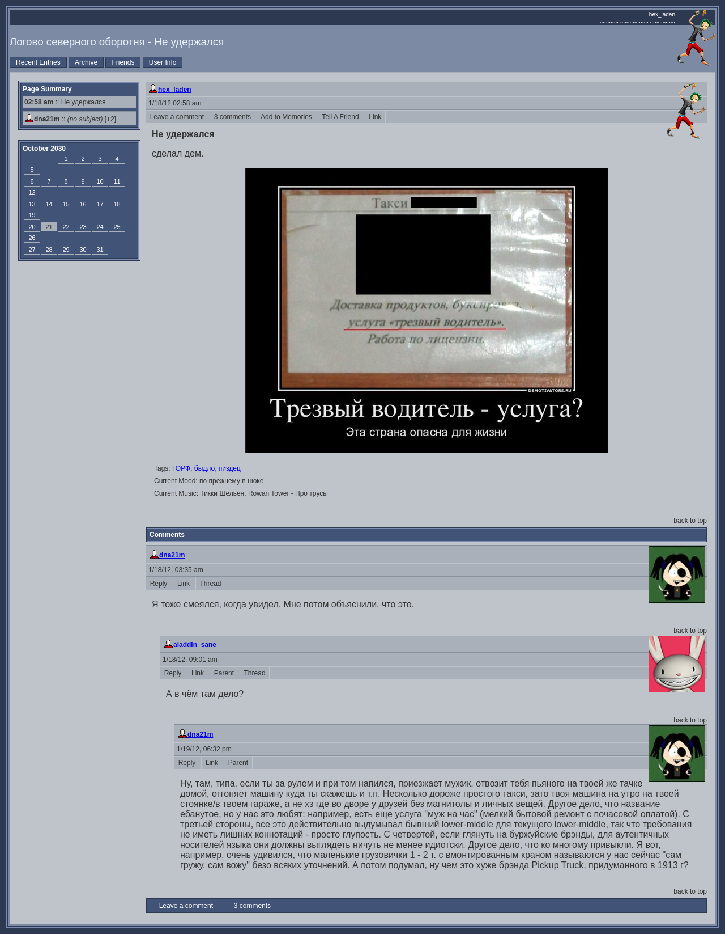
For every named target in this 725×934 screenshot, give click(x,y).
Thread (210, 584)
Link (375, 117)
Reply (159, 584)
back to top (690, 521)
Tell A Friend (341, 117)
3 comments (233, 117)
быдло (204, 468)
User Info (163, 62)
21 (48, 226)
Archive (86, 62)
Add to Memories (287, 117)
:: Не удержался (65, 102)
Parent (225, 673)
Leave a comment (178, 117)
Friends (123, 62)
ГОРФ (181, 468)
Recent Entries (38, 62)
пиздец (230, 468)
